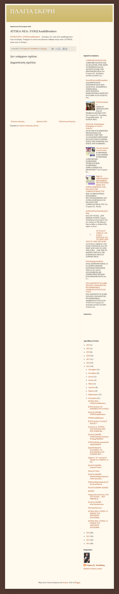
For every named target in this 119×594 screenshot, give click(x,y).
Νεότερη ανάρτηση (17, 121)
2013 (88, 536)
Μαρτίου (91, 391)
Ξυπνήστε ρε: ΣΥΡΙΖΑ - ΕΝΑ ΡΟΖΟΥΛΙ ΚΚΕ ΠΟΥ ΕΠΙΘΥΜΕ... (96, 429)
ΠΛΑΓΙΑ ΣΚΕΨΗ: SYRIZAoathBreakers (97, 413)
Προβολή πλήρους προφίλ (93, 569)
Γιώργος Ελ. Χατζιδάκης (95, 565)
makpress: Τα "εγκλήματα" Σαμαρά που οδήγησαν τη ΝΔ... (98, 460)
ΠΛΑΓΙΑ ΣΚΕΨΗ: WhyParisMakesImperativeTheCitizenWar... (98, 476)
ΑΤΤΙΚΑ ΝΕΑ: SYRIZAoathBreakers (25, 37)
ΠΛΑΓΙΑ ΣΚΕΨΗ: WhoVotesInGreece (96, 503)
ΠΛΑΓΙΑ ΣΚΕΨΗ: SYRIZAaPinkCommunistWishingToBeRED (98, 437)
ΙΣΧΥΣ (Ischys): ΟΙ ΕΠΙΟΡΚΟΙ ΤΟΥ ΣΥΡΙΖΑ (98, 408)
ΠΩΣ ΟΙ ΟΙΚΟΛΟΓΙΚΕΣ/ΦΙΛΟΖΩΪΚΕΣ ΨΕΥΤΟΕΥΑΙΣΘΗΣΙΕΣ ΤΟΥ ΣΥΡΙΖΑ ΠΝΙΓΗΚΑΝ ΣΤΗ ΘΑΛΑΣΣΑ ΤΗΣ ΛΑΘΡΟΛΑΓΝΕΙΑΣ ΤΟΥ (97, 184)
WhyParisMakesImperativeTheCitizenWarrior (98, 483)
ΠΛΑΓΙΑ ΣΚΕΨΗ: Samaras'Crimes (95, 466)
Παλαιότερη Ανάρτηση (67, 121)
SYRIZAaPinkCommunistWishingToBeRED (98, 443)
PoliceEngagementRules (94, 261)
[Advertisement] (96, 38)
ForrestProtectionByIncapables (97, 80)
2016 (88, 363)
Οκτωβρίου (92, 373)
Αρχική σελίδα (41, 121)
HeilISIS (91, 491)
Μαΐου (91, 384)
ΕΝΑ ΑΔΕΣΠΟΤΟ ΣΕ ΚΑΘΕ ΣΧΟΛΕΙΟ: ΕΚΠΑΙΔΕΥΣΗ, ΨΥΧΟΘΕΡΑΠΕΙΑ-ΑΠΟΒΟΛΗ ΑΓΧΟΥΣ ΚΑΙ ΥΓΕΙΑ (96, 287)
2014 (88, 533)
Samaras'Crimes (93, 471)
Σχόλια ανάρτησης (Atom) (29, 126)
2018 (88, 356)
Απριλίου (91, 387)
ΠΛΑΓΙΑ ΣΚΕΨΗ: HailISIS (98, 488)
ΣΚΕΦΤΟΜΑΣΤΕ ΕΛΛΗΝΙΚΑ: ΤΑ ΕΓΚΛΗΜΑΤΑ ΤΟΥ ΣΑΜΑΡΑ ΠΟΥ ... (96, 451)
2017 (88, 359)
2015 (88, 366)
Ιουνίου (91, 380)
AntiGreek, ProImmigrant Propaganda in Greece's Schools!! (95, 126)
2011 (88, 543)
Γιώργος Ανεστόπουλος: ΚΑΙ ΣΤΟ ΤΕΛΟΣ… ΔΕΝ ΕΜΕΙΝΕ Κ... (98, 497)
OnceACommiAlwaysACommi (102, 149)
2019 (88, 352)
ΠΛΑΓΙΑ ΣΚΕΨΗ (32, 11)
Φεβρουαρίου (93, 394)
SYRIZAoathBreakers (96, 418)
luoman (65, 583)
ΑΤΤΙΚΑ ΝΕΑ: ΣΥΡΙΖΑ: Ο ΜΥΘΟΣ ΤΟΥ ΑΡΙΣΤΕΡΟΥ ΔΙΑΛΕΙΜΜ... (98, 514)
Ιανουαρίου (92, 398)
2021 (88, 349)
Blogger (77, 583)
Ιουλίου (91, 377)
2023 (88, 345)
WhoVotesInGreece (95, 508)
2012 (88, 540)
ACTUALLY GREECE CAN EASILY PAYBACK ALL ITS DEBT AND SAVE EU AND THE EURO (97, 236)
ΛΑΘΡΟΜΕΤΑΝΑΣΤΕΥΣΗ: (96, 60)
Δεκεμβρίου (92, 369)
